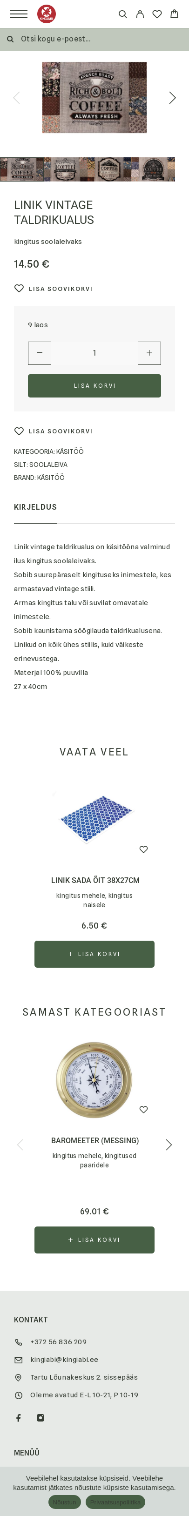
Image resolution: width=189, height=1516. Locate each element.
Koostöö (33, 1388)
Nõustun (64, 1502)
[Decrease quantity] (39, 353)
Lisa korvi (95, 385)
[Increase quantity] (149, 353)
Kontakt (31, 1371)
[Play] (22, 169)
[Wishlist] (157, 15)
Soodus (30, 1266)
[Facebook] (19, 1193)
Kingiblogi (35, 1302)
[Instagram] (41, 1193)
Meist (25, 1424)
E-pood (29, 1249)
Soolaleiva (48, 464)
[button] (94, 729)
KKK (20, 1353)
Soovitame (36, 1284)
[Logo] (46, 14)
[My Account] (140, 15)
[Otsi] (123, 15)
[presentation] (16, 98)
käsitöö (51, 477)
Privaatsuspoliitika (115, 1502)
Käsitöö (70, 451)
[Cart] (174, 15)
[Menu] (18, 14)
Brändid (30, 1406)
